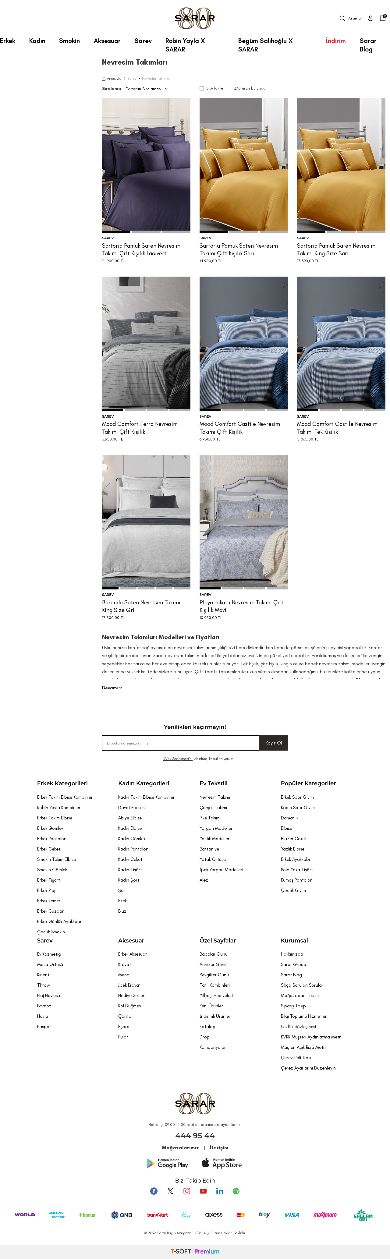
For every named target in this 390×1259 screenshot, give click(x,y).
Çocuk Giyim (293, 890)
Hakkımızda (292, 954)
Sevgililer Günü (214, 975)
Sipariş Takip (293, 1006)
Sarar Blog (368, 43)
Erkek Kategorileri (62, 783)
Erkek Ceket (48, 849)
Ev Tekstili (214, 783)
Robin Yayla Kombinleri (59, 807)
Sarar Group (293, 964)
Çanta (124, 1016)
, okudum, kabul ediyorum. (195, 759)
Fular (123, 1037)
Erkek (7, 40)
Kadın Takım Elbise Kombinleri (147, 797)
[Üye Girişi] (370, 18)
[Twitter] (170, 1191)
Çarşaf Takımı (213, 807)
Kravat (124, 964)
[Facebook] (154, 1191)
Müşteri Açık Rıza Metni (304, 1047)
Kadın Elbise (130, 828)
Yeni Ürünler (211, 1006)
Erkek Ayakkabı (295, 859)
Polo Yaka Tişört (297, 869)
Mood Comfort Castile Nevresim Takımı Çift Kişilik (240, 427)
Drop (205, 1037)
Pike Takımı (210, 818)
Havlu (42, 1016)
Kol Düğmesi (130, 1006)
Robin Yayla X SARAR (185, 43)
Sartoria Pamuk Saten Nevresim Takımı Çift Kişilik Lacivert (141, 249)
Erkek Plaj (46, 890)
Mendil (124, 975)
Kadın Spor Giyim (298, 807)
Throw (43, 985)
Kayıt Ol (274, 743)
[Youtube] (203, 1191)
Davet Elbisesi (131, 807)
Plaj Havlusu (48, 995)
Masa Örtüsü (50, 964)
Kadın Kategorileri (143, 783)
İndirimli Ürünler (215, 1016)
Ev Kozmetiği (49, 954)
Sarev (143, 40)
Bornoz (44, 1006)
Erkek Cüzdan (51, 911)
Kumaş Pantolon (297, 880)
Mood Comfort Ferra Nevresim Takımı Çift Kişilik (140, 427)
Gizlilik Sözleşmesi (298, 1026)
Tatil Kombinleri (215, 985)
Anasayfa (112, 78)
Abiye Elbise (130, 818)
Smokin (69, 40)
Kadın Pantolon (133, 849)
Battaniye (209, 849)
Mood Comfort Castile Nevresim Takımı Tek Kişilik (337, 427)
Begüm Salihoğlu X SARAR (265, 43)
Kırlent (43, 975)
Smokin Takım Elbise (56, 859)
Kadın (37, 40)
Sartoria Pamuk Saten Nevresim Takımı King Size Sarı (336, 249)
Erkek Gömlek (50, 828)
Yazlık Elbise (292, 849)
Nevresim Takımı (215, 797)
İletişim (219, 1148)
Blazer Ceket (294, 838)
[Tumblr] (219, 1191)
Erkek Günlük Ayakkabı (59, 921)
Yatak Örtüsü (213, 859)
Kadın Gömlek (131, 838)
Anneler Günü (213, 964)
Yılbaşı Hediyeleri (216, 995)
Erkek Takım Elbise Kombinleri (65, 797)
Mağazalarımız (180, 1148)
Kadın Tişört (130, 869)
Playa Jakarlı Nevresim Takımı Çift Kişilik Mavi (242, 606)
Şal (121, 890)
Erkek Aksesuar (132, 954)
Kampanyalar (213, 1047)
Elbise (286, 828)
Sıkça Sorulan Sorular (302, 985)
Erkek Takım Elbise (54, 818)
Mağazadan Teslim (300, 995)
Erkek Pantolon (51, 838)
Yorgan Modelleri (216, 828)
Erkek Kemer (48, 901)
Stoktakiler (212, 88)
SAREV (108, 238)
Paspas (44, 1026)
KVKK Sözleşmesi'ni (178, 759)
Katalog (207, 1026)
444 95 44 (195, 1135)
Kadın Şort (128, 880)
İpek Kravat (129, 985)
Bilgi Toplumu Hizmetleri (304, 1016)
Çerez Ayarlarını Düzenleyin (308, 1068)
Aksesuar (107, 40)
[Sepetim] (382, 18)
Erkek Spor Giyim (297, 797)
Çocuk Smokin (51, 932)
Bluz (122, 911)
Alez (204, 880)
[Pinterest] (236, 1191)
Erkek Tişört (48, 880)
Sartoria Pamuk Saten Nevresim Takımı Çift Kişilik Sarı (239, 249)
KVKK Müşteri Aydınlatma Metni (311, 1037)
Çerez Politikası (296, 1057)
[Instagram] (186, 1191)
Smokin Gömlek (52, 869)
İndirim (335, 40)
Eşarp (123, 1026)
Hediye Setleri (131, 995)
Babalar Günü (214, 954)
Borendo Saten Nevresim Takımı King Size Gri (141, 606)
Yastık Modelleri (215, 838)
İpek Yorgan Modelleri (221, 869)
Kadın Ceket (130, 859)
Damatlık (289, 818)
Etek (122, 901)
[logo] (195, 18)
